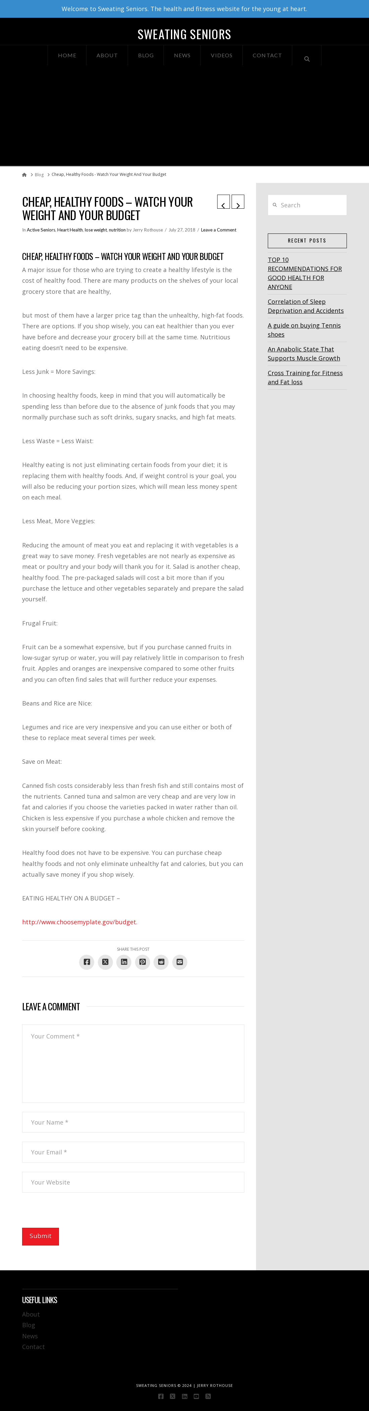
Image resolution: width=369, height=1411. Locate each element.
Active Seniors (41, 229)
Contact (33, 1347)
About (31, 1314)
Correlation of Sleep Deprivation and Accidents (306, 306)
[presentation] (73, 1215)
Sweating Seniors (184, 34)
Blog (28, 1325)
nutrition (117, 229)
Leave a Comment (218, 229)
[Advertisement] (184, 115)
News (30, 1336)
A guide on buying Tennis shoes (304, 329)
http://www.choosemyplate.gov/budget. (79, 922)
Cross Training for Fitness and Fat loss (305, 377)
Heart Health (70, 229)
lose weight (96, 229)
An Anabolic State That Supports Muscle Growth (304, 353)
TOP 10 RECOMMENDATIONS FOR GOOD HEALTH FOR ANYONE (305, 273)
